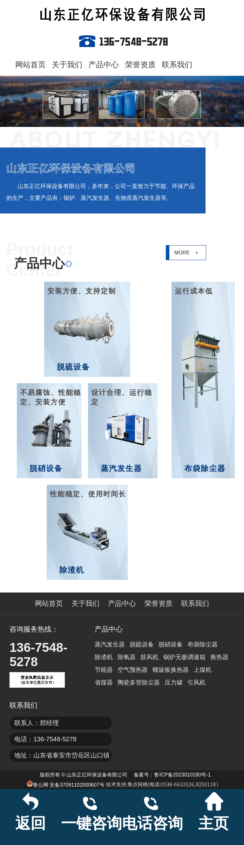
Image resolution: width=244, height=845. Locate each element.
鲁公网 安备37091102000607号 (66, 784)
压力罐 (174, 682)
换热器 (219, 657)
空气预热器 (133, 669)
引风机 (196, 682)
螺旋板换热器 (170, 669)
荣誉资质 (140, 64)
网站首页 (30, 64)
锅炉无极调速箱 (184, 657)
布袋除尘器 (202, 644)
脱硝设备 (171, 644)
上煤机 (202, 669)
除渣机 (104, 657)
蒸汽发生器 (110, 644)
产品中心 (103, 64)
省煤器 (104, 682)
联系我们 (177, 64)
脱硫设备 (142, 644)
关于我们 (67, 64)
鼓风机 (149, 657)
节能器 (104, 669)
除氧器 (127, 657)
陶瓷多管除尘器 (139, 682)
